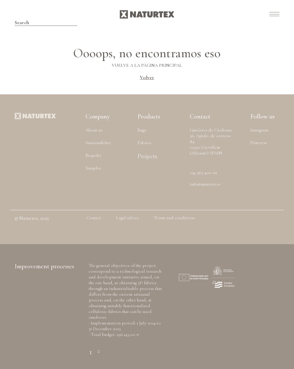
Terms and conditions (174, 218)
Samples (93, 168)
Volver (147, 77)
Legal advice (127, 218)
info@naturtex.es (205, 184)
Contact (93, 218)
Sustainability (98, 143)
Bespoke (93, 155)
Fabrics (144, 143)
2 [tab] (98, 348)
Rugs (142, 130)
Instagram (259, 130)
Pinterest (258, 143)
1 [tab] (90, 348)
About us (94, 130)
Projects (147, 156)
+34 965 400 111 (203, 172)
